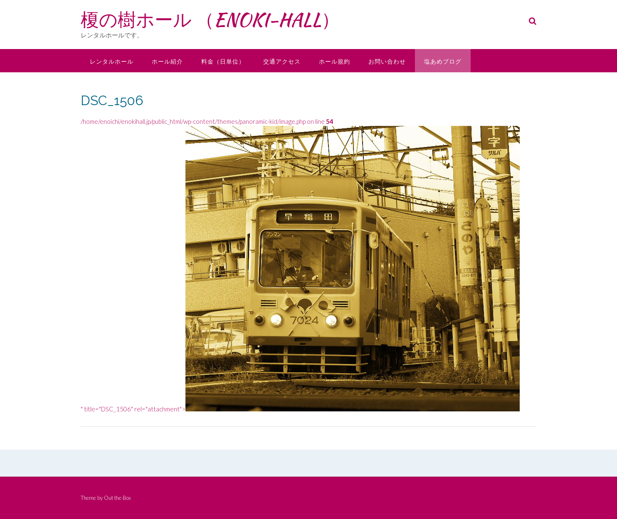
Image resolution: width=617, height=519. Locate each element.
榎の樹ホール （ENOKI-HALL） (210, 19)
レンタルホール (111, 61)
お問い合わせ (387, 61)
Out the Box (117, 497)
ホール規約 (334, 61)
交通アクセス (282, 61)
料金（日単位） (223, 61)
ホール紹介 (167, 61)
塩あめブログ (443, 61)
